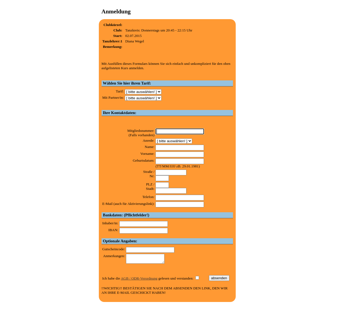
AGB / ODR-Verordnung (139, 280)
